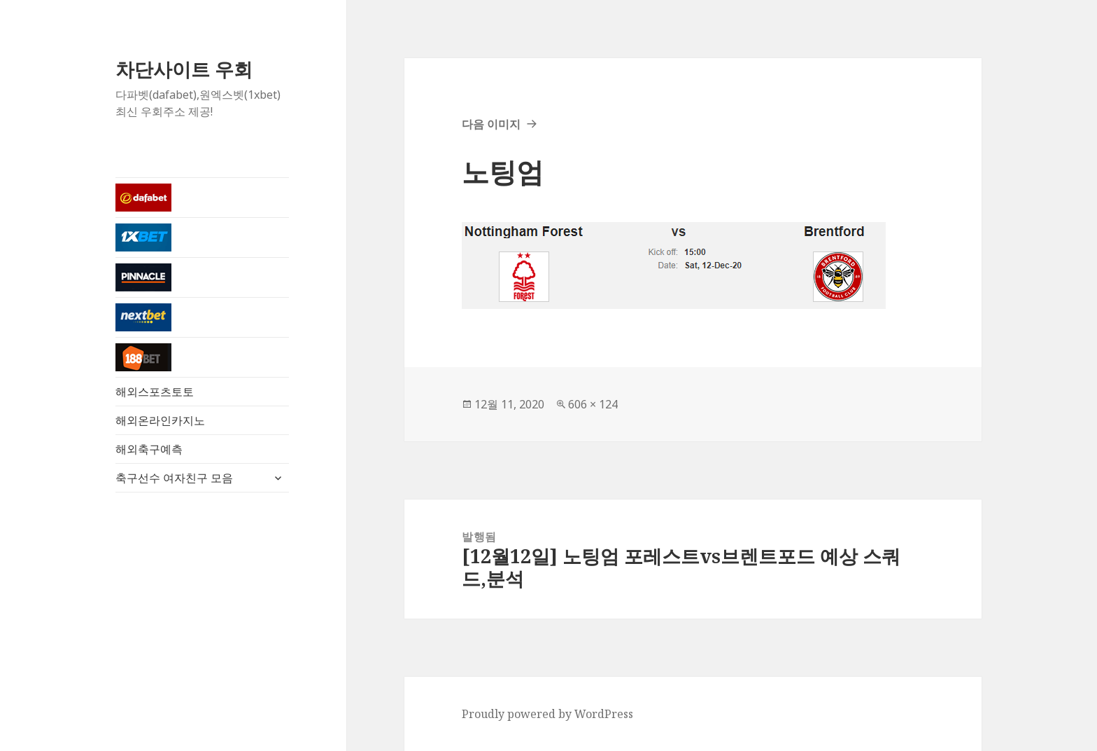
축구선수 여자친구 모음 (174, 477)
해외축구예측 (149, 449)
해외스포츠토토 (154, 391)
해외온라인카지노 (160, 420)
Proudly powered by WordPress (547, 714)
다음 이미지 (491, 124)
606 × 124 (593, 404)
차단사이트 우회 (184, 69)
